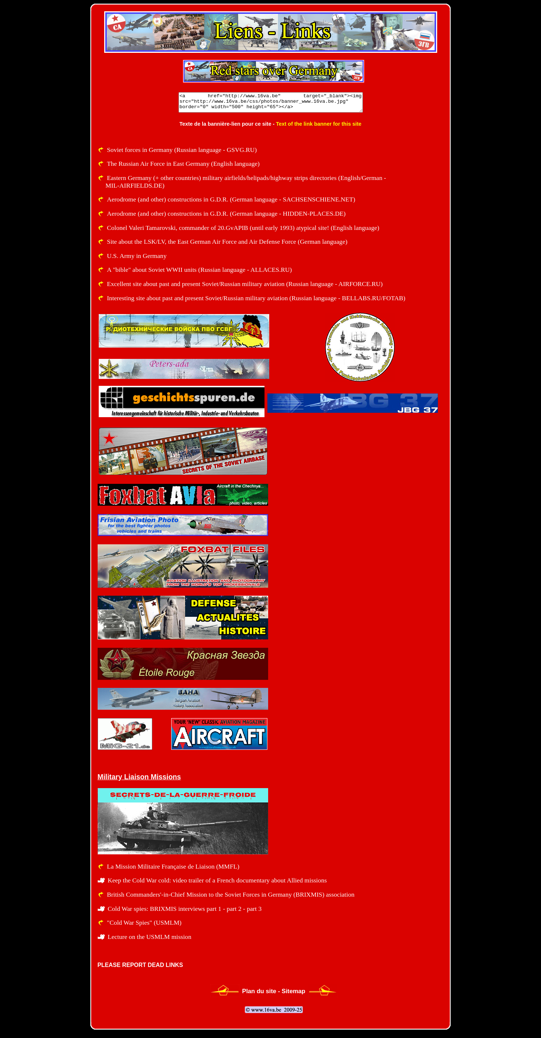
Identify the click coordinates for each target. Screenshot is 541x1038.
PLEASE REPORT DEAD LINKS (140, 965)
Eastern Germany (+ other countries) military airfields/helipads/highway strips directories (222, 177)
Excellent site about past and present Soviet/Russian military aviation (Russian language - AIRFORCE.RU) (245, 283)
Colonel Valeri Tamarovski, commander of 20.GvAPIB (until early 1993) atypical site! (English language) (243, 227)
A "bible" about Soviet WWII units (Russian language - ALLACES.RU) (199, 269)
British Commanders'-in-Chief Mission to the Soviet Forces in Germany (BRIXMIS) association (230, 894)
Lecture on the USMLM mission (150, 936)
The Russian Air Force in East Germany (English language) (183, 163)
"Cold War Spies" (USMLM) (144, 922)
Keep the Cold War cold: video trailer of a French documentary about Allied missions (217, 880)
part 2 (234, 908)
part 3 (254, 908)
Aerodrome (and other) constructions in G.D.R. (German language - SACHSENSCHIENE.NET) (231, 199)
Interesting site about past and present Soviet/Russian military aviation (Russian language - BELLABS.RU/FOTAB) (256, 298)
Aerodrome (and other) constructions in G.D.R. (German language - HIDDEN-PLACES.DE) (226, 213)
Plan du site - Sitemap (274, 991)
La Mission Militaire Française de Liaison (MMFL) (173, 866)
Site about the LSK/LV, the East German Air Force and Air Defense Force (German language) (227, 241)
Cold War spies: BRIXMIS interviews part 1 (165, 908)
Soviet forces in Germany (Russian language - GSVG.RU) (182, 149)
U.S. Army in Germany (137, 255)
